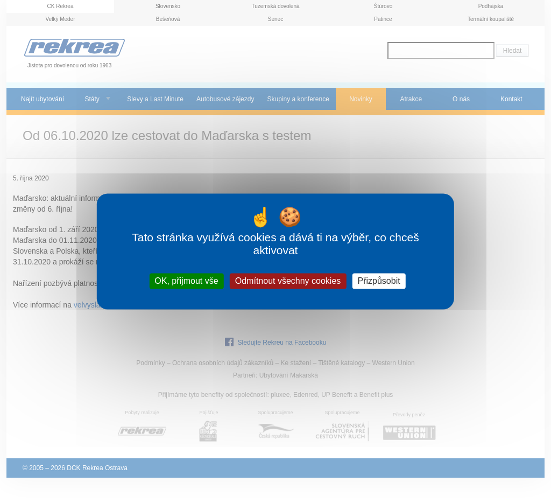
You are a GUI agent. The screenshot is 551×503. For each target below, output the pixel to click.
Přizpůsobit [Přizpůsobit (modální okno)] (378, 280)
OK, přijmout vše (186, 280)
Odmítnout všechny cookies (288, 280)
